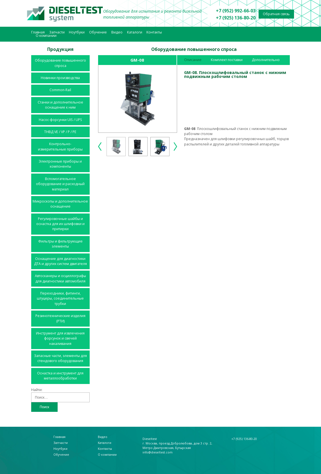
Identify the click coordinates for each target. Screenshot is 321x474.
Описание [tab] (193, 59)
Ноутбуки (77, 32)
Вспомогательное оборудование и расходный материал (60, 184)
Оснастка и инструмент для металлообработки (60, 376)
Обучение (98, 32)
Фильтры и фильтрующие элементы (60, 244)
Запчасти (57, 32)
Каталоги (134, 32)
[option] (137, 98)
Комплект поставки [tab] (227, 59)
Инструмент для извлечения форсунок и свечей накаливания (60, 338)
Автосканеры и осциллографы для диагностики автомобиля (60, 278)
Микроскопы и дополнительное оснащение (60, 204)
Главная (38, 32)
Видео (117, 32)
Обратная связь (276, 14)
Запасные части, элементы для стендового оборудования (60, 358)
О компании (46, 35)
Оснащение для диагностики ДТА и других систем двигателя (60, 261)
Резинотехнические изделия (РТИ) (60, 318)
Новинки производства (60, 77)
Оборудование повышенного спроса (60, 63)
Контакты (154, 32)
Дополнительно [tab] (266, 59)
